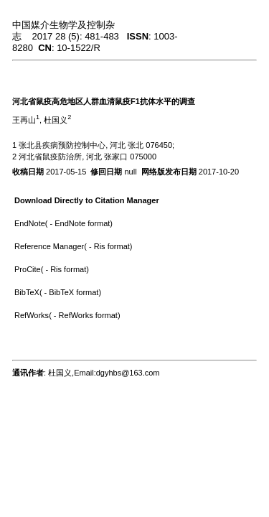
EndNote (29, 223)
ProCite (27, 269)
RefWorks (31, 315)
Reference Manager (49, 246)
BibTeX (26, 292)
